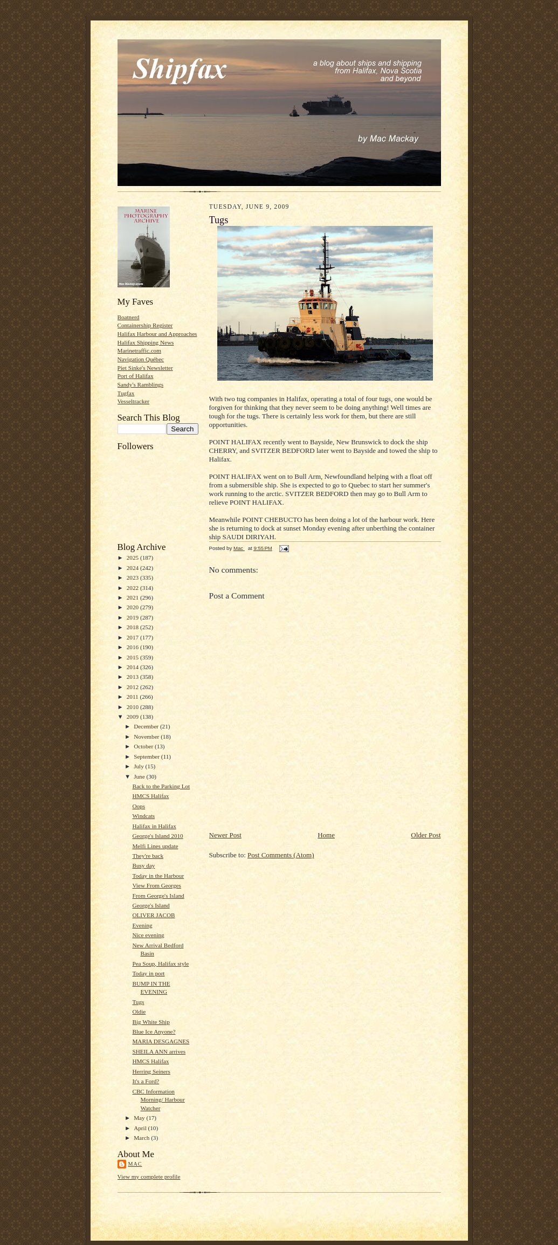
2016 (133, 647)
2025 (133, 557)
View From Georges (156, 885)
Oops (138, 806)
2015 (133, 657)
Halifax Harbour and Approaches (157, 334)
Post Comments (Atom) (280, 855)
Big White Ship (150, 1022)
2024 (133, 568)
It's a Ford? (145, 1081)
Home (326, 835)
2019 (133, 617)
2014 (133, 667)
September (147, 756)
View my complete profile (149, 1176)
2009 (133, 716)
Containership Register (145, 325)
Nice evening (148, 935)
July (139, 766)
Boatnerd (129, 317)
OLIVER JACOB (153, 915)
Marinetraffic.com (139, 350)
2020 (133, 607)
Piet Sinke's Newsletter (145, 367)
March (142, 1137)
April (141, 1128)
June (140, 776)
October (144, 746)
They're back (147, 855)
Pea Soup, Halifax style (160, 963)
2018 (133, 627)
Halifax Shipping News (146, 342)
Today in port (148, 973)
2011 (133, 696)
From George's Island (158, 895)
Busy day (143, 865)
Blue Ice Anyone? (153, 1031)
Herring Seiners (151, 1071)
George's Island (150, 905)
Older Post (425, 835)
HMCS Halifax (150, 796)
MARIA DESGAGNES (160, 1041)
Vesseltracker (134, 401)
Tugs (138, 1002)
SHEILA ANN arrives (158, 1051)
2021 (133, 597)
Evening (142, 925)
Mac (135, 1164)
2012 (133, 687)
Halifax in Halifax (154, 826)
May (140, 1118)
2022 (133, 587)
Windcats (143, 816)
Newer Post (225, 835)
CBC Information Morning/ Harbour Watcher (158, 1099)
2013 (133, 676)
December (147, 726)
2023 (133, 577)
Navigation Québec (141, 359)
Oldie (139, 1011)
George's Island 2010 (157, 836)
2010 (133, 707)
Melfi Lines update (155, 846)
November (147, 736)
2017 (133, 637)
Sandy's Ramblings (141, 384)
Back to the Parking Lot (161, 786)
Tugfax (126, 393)
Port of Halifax (136, 376)
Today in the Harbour (158, 875)
